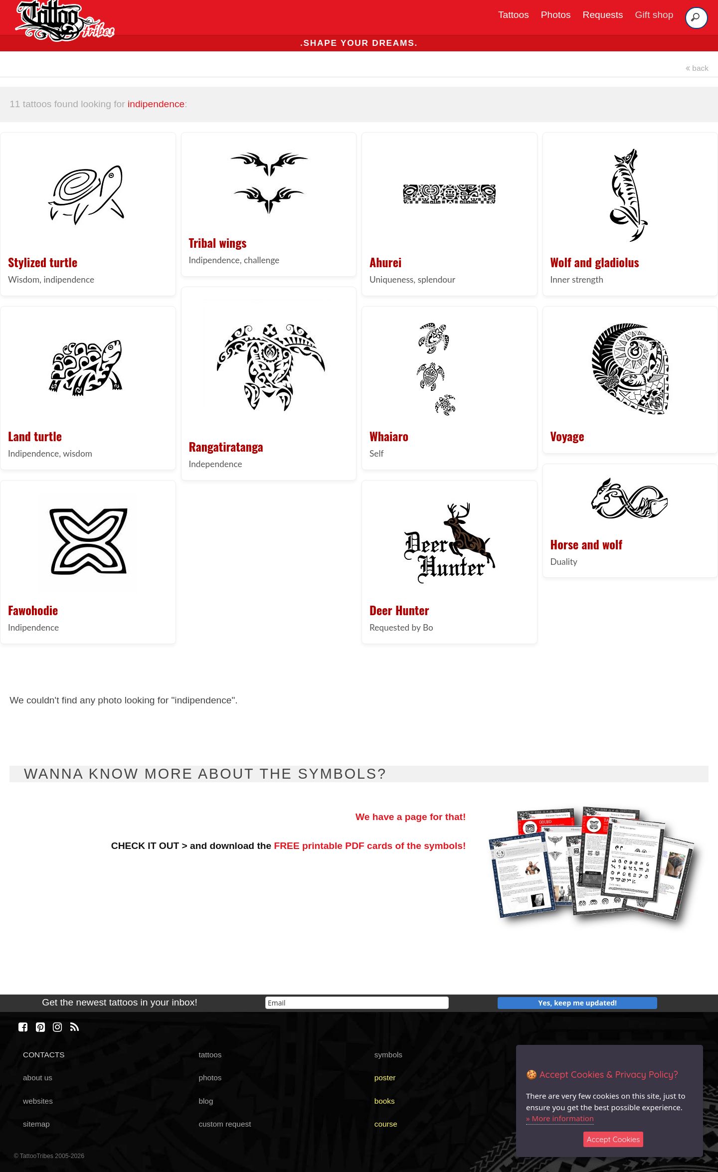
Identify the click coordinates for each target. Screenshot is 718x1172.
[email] (357, 1003)
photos (209, 1077)
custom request (224, 1124)
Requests (603, 14)
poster (385, 1077)
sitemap (36, 1124)
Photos (556, 14)
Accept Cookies (613, 1139)
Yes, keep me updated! (577, 1002)
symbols (388, 1054)
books (384, 1101)
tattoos (209, 1054)
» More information (560, 1118)
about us (37, 1077)
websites (38, 1101)
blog (205, 1101)
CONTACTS (43, 1054)
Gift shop (654, 14)
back (697, 68)
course (385, 1124)
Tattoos (513, 14)
